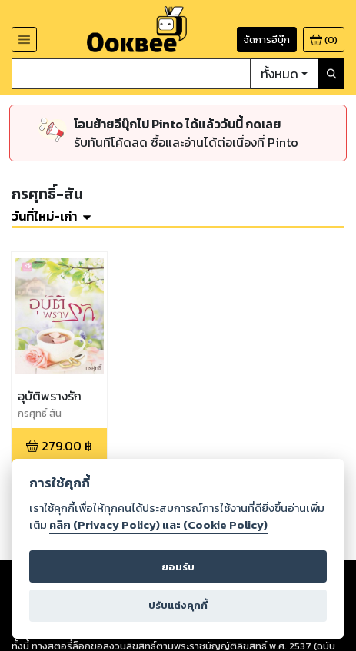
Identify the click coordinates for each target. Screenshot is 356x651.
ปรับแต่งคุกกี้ (178, 605)
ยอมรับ (178, 567)
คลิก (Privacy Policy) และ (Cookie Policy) (158, 524)
